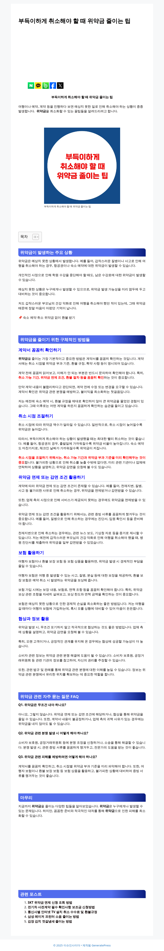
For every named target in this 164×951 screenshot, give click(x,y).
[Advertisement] (82, 56)
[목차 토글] (34, 237)
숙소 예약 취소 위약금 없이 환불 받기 (49, 317)
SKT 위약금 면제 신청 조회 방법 (50, 902)
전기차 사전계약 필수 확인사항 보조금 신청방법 (61, 907)
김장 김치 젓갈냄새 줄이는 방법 (50, 921)
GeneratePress (101, 945)
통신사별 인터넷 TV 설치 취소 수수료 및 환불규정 (62, 912)
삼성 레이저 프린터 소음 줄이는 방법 (53, 916)
